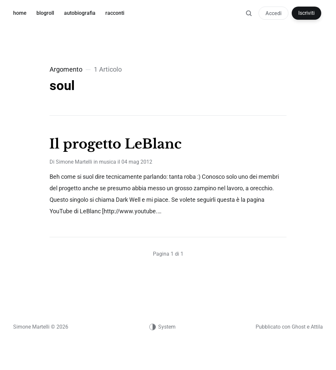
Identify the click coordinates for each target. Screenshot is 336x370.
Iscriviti (306, 13)
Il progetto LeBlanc (115, 144)
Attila (317, 327)
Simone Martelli (74, 162)
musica (107, 162)
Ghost (298, 327)
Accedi (273, 13)
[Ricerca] (248, 16)
